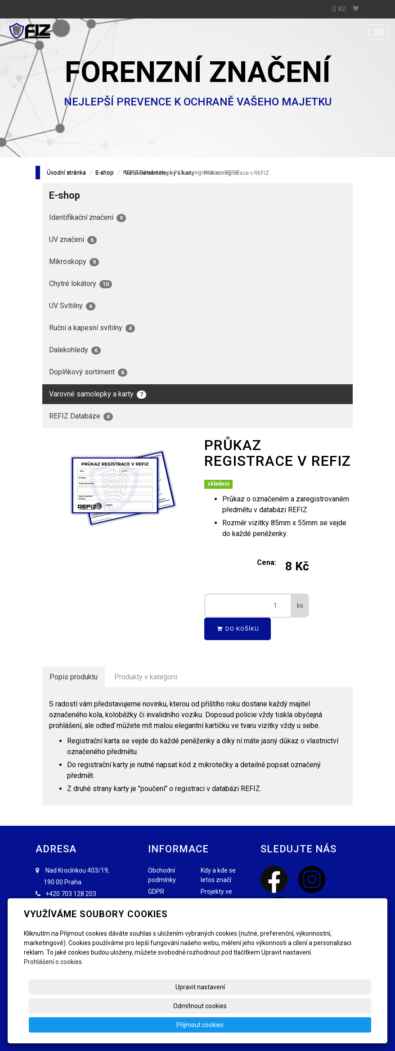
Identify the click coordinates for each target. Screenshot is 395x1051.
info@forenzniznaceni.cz (84, 905)
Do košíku (237, 628)
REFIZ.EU (213, 912)
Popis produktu (73, 677)
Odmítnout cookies (262, 1024)
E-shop (104, 172)
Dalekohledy (75, 350)
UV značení (73, 239)
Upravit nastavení (188, 1024)
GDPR (156, 891)
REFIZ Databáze (144, 172)
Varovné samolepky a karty (97, 394)
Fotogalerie (217, 924)
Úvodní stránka (66, 172)
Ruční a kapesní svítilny (92, 327)
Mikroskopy (74, 261)
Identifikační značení (87, 217)
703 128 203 (78, 893)
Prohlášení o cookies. (53, 999)
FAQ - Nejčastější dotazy (163, 913)
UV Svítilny (72, 305)
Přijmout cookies (336, 1024)
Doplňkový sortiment (88, 372)
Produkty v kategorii (145, 677)
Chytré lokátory (80, 283)
